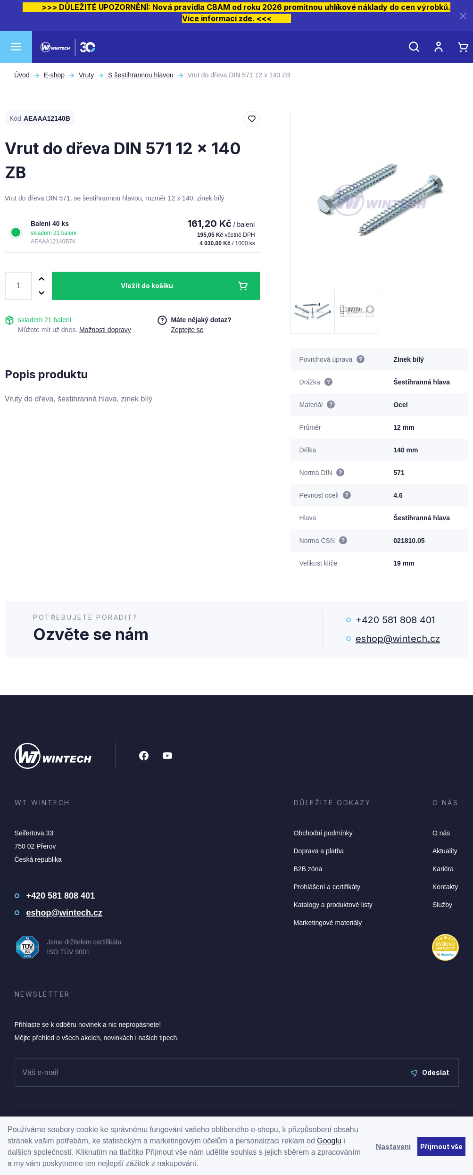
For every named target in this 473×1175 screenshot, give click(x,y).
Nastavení (393, 1146)
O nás (441, 833)
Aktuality (444, 851)
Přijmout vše (441, 1146)
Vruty (86, 75)
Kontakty (445, 887)
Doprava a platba (319, 851)
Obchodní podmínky (323, 833)
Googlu (329, 1141)
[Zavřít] (463, 16)
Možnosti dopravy (105, 329)
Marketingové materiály (328, 922)
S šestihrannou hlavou (141, 75)
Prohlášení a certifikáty (327, 887)
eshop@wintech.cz (398, 638)
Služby (442, 904)
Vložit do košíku (147, 286)
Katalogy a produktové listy (333, 904)
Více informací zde (217, 18)
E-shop (54, 75)
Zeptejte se (187, 329)
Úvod (22, 75)
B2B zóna (308, 869)
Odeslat (430, 1072)
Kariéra (443, 869)
